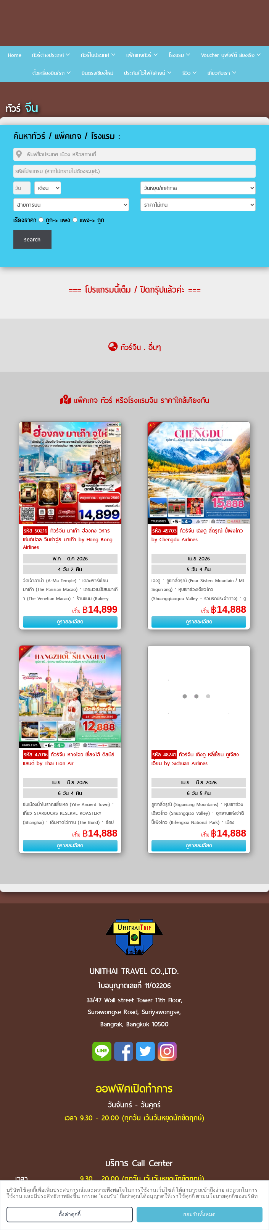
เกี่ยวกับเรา (219, 73)
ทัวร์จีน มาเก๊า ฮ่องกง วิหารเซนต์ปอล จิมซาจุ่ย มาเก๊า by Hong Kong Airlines (68, 539)
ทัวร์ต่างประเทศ (48, 55)
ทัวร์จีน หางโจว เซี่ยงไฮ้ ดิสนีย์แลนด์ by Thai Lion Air (68, 759)
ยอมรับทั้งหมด (199, 1214)
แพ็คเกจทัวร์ (138, 55)
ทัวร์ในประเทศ (95, 55)
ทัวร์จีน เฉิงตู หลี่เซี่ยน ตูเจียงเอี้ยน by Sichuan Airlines (195, 759)
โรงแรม (176, 55)
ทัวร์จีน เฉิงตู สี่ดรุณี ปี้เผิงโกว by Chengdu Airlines (197, 535)
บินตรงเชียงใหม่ (97, 73)
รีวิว (186, 73)
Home (14, 55)
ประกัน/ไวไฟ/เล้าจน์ (144, 73)
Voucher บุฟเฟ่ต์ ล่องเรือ (228, 55)
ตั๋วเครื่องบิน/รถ (48, 73)
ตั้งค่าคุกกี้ (69, 1214)
